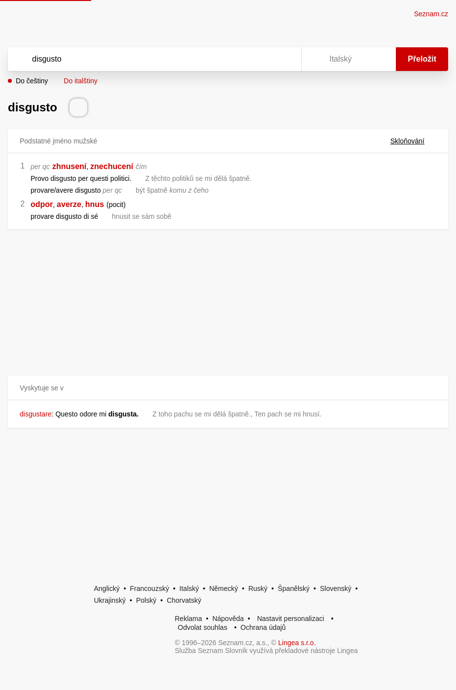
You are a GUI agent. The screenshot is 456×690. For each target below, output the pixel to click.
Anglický (107, 588)
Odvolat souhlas (202, 627)
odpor (42, 204)
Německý (223, 588)
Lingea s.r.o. (297, 643)
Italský (189, 588)
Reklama (188, 618)
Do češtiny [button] (32, 81)
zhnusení (69, 166)
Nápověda (228, 618)
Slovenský (335, 588)
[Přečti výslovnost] (78, 107)
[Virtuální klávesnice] (284, 59)
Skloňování (413, 141)
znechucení (111, 166)
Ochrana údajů (263, 627)
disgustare (36, 414)
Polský (146, 600)
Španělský (294, 588)
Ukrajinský (110, 600)
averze (69, 204)
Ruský (258, 588)
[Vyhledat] (142, 59)
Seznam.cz (431, 14)
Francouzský (149, 588)
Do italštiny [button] (80, 81)
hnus (94, 204)
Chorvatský (184, 600)
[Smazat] (263, 59)
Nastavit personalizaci (290, 618)
